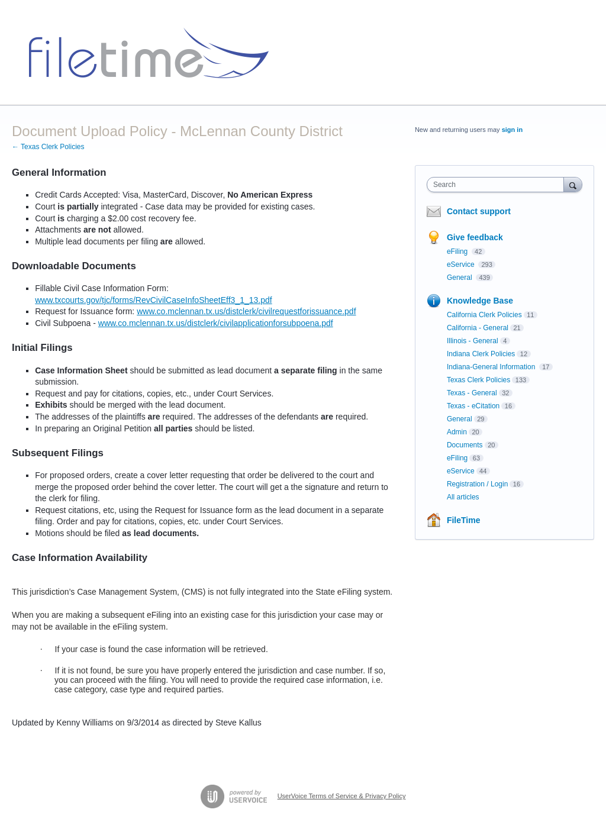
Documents (465, 445)
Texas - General (472, 393)
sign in (512, 129)
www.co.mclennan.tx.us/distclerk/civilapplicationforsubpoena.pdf (215, 323)
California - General (477, 328)
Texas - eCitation (473, 406)
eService (461, 264)
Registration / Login (477, 484)
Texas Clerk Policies (478, 380)
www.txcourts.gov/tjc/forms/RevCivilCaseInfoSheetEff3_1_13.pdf (153, 300)
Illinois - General (472, 341)
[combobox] (498, 184)
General (460, 277)
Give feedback (475, 237)
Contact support (479, 211)
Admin (457, 432)
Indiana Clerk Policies (481, 354)
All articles (463, 497)
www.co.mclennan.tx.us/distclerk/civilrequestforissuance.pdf (246, 311)
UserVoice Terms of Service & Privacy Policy (342, 795)
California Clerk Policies (484, 315)
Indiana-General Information (492, 367)
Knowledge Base (480, 300)
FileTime (464, 520)
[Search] (572, 184)
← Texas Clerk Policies (48, 147)
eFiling (458, 251)
